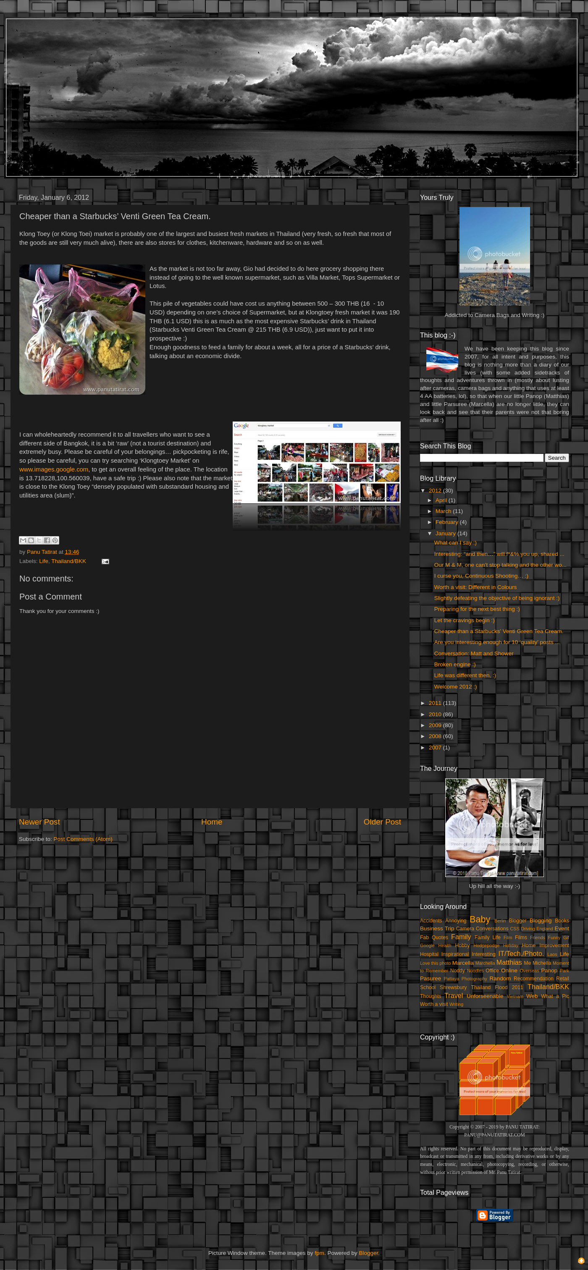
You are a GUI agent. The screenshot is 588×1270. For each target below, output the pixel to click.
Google (427, 945)
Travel (453, 995)
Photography (474, 978)
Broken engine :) (455, 664)
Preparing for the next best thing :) (477, 609)
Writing (456, 1004)
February (448, 522)
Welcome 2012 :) (455, 686)
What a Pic (555, 996)
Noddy (457, 971)
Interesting (484, 954)
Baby (480, 919)
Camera (465, 929)
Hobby (462, 945)
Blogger (518, 921)
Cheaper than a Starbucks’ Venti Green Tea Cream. (499, 631)
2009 (436, 725)
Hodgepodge (487, 945)
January (446, 533)
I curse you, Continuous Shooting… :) (481, 576)
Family (461, 936)
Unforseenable (485, 996)
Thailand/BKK (68, 561)
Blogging (541, 920)
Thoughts (430, 996)
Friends (537, 937)
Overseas (529, 970)
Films (521, 937)
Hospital (429, 954)
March (444, 511)
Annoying (456, 921)
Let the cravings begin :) (464, 620)
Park (564, 970)
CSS (514, 928)
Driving (528, 928)
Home (211, 821)
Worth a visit (434, 1004)
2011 (436, 703)
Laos (552, 954)
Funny (554, 937)
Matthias (509, 962)
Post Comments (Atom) (83, 839)
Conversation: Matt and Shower (474, 653)
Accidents (431, 921)
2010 (436, 714)
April (442, 500)
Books (562, 921)
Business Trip (437, 928)
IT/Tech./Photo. (521, 953)
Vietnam (515, 996)
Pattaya (451, 978)
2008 (436, 736)
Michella (542, 963)
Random (500, 978)
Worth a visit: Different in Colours (475, 587)
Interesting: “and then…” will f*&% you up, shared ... (499, 554)
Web (532, 996)
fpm (319, 1253)
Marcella (463, 963)
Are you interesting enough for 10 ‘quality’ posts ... (497, 642)
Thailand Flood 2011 (497, 987)
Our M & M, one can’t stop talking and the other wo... (500, 565)
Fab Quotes (434, 937)
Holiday (510, 945)
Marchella (485, 963)
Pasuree (430, 978)
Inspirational (455, 954)
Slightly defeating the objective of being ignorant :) (497, 598)
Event (561, 928)
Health (445, 945)
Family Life (488, 937)
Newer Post (39, 821)
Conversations (492, 929)
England (544, 928)
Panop (549, 970)
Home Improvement (545, 945)
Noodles (475, 970)
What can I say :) (455, 542)
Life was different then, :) (465, 675)
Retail (562, 979)
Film (508, 937)
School (428, 987)
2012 (436, 490)
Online (509, 970)
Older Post (382, 821)
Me (527, 963)
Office (492, 971)
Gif (566, 937)
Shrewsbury (453, 987)
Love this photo (435, 963)
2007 (436, 747)
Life (43, 561)
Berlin (500, 920)
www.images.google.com (53, 469)
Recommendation (534, 979)
